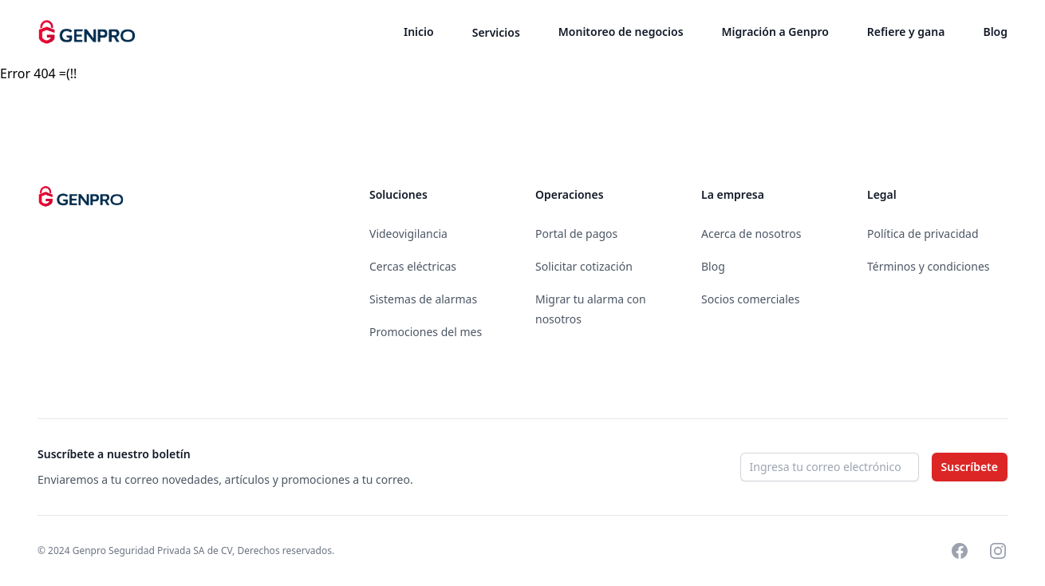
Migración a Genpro (775, 31)
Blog (995, 31)
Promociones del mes (425, 331)
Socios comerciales (750, 299)
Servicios (496, 32)
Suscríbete (969, 466)
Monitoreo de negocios (621, 31)
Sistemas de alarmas (423, 299)
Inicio (419, 31)
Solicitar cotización (584, 266)
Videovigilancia (408, 233)
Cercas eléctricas (412, 266)
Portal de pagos (576, 233)
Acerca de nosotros (751, 233)
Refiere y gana (906, 31)
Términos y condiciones (928, 266)
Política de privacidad (923, 233)
